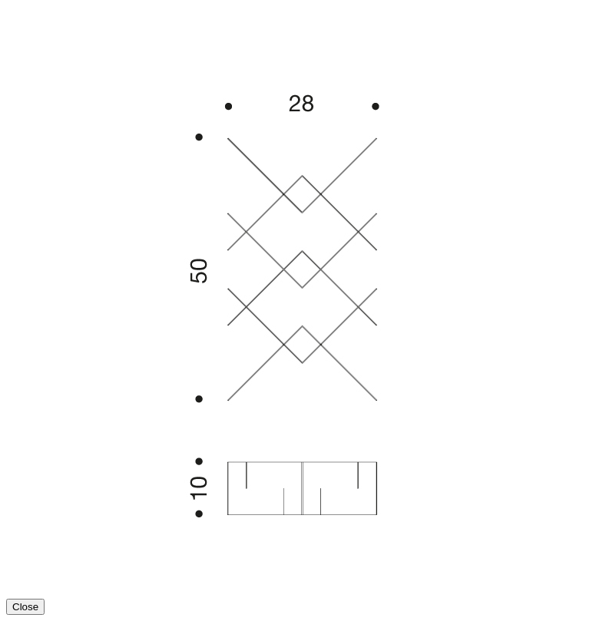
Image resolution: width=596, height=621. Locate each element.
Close (25, 607)
